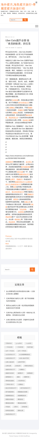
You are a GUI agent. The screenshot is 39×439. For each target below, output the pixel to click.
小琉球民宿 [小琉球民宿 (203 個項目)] (21, 380)
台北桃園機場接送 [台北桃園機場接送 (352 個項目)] (24, 354)
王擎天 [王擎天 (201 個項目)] (16, 407)
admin (12, 47)
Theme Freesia (13, 436)
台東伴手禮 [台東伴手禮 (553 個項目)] (21, 362)
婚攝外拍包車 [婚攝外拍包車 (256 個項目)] (10, 373)
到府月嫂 (20, 172)
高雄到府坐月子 (16, 184)
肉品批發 (12, 222)
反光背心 (29, 162)
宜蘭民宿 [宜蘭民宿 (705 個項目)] (26, 377)
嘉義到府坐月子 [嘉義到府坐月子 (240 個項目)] (10, 369)
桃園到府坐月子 (24, 174)
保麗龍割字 (9, 162)
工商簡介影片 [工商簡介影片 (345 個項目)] (10, 384)
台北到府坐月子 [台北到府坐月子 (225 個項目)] (10, 354)
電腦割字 (21, 110)
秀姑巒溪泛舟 (13, 118)
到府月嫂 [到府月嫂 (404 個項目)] (30, 347)
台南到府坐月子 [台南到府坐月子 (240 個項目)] (10, 358)
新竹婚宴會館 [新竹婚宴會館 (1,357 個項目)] (10, 392)
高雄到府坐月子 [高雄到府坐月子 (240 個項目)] (10, 414)
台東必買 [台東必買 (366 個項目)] (17, 366)
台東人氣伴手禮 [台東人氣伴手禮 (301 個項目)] (24, 358)
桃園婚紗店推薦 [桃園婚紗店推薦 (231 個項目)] (22, 392)
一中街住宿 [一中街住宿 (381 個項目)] (9, 347)
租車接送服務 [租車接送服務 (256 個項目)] (10, 410)
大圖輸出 (12, 108)
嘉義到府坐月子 (20, 182)
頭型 (14, 187)
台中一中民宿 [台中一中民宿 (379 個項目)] (22, 351)
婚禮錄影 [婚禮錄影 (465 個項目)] (30, 373)
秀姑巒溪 (9, 217)
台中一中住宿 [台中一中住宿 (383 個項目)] (10, 351)
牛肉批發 (15, 100)
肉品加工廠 (26, 120)
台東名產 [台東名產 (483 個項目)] (8, 366)
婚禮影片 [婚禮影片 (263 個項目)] (20, 373)
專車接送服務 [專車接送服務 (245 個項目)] (10, 380)
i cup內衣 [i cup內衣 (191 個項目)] (28, 343)
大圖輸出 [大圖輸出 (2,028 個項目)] (22, 369)
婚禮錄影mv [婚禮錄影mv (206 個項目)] (9, 377)
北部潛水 (21, 212)
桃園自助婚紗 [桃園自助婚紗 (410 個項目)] (10, 399)
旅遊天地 (19, 47)
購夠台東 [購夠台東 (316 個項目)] (20, 410)
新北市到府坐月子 (18, 192)
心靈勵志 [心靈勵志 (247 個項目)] (20, 384)
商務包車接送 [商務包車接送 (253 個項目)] (29, 366)
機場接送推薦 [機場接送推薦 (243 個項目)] (22, 403)
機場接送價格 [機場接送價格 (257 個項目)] (10, 403)
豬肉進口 (18, 219)
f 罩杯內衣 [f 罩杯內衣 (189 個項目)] (9, 343)
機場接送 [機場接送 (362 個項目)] (20, 399)
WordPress (26, 436)
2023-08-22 (10, 37)
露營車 (15, 199)
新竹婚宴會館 (25, 167)
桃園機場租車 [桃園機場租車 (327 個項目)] (22, 395)
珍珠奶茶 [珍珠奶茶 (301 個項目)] (24, 407)
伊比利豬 (23, 209)
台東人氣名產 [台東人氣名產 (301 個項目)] (10, 362)
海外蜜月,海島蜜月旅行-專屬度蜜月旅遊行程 (18, 6)
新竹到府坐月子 (23, 103)
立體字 (12, 179)
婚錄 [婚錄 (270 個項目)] (18, 377)
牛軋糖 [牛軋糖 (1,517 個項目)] (8, 407)
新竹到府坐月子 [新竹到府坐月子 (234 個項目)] (25, 388)
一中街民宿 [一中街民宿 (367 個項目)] (19, 347)
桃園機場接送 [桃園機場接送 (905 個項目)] (10, 395)
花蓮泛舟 (27, 202)
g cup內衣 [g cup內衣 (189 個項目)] (19, 343)
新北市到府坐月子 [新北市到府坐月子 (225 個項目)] (11, 388)
